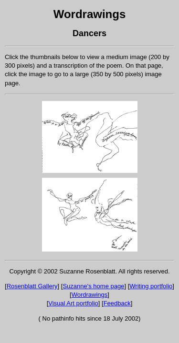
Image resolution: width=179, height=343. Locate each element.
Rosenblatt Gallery (32, 286)
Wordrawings (89, 14)
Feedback (117, 303)
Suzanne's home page (93, 286)
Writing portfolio (150, 286)
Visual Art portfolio (73, 303)
